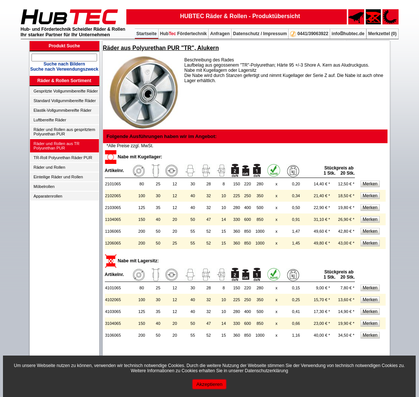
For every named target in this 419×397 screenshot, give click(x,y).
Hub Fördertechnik (183, 33)
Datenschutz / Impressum (260, 33)
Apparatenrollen (48, 196)
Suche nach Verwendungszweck (64, 69)
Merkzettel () (382, 33)
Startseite (146, 33)
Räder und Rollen (50, 167)
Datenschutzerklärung (266, 370)
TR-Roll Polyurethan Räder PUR (63, 157)
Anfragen (220, 33)
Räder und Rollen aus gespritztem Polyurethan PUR (64, 131)
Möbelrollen (44, 186)
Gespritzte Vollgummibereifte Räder (66, 91)
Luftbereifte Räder (50, 120)
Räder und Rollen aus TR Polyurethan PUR (57, 145)
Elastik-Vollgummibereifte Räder (63, 110)
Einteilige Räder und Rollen (58, 177)
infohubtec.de (348, 33)
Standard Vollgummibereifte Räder (65, 100)
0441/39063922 (309, 34)
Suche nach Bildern (64, 64)
